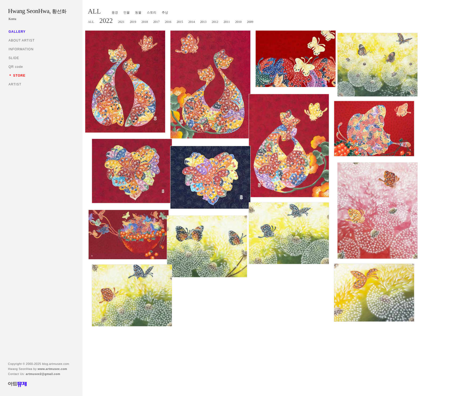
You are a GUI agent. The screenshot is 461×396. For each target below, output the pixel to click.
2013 (203, 22)
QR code (16, 67)
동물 (138, 12)
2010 (238, 22)
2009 (250, 22)
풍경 (115, 12)
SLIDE (14, 58)
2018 (144, 22)
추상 (165, 12)
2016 (168, 22)
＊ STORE (17, 75)
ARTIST (15, 84)
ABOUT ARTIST (22, 40)
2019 (133, 22)
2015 (180, 22)
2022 (106, 20)
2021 (121, 22)
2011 (226, 22)
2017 (156, 22)
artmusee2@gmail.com (43, 374)
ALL (94, 11)
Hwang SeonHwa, (37, 11)
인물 (126, 12)
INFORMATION (21, 49)
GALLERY (17, 32)
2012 (215, 22)
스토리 (151, 12)
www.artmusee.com (52, 368)
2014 (191, 22)
